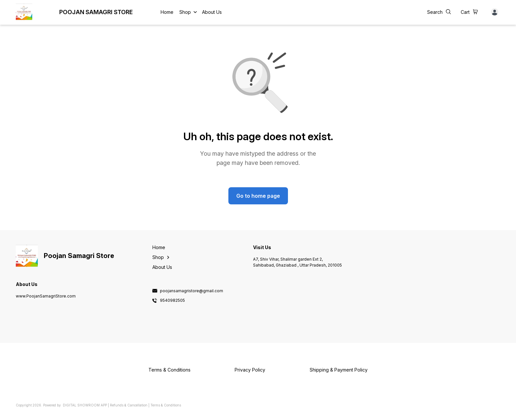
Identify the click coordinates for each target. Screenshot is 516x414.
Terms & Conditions (165, 405)
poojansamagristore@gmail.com (191, 291)
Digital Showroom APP (85, 405)
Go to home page (258, 196)
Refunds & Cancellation (128, 405)
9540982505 (172, 300)
